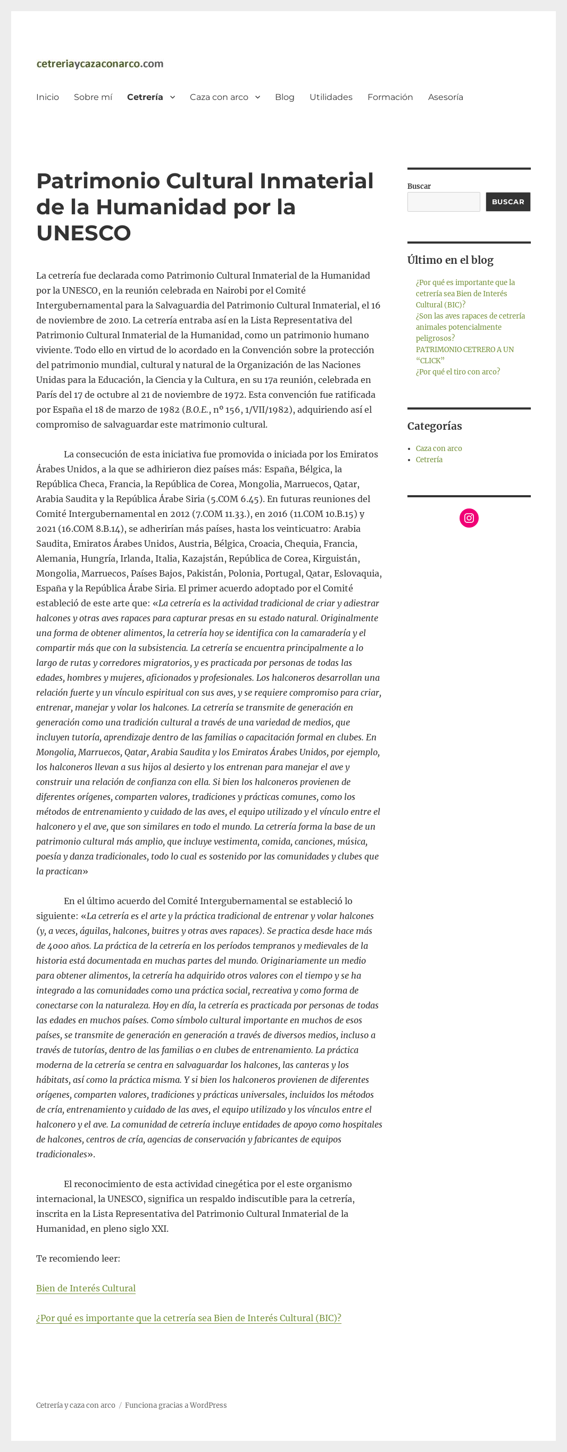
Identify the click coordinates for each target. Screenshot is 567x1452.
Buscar (419, 186)
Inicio (47, 97)
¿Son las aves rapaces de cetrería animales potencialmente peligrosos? (470, 327)
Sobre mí (93, 97)
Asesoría (445, 97)
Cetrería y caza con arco (75, 1405)
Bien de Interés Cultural (86, 1288)
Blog (285, 97)
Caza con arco (219, 97)
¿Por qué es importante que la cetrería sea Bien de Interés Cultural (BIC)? (188, 1318)
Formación (390, 97)
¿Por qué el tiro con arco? (458, 372)
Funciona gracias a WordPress (176, 1405)
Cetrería (145, 97)
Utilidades (331, 97)
